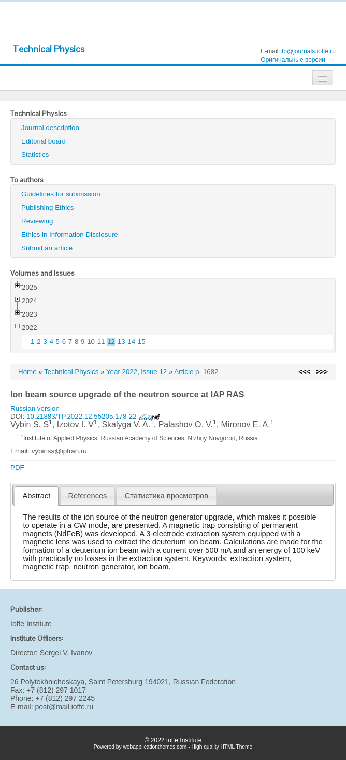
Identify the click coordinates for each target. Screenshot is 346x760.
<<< (304, 372)
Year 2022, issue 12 (136, 372)
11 (101, 342)
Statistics (35, 155)
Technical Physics (48, 49)
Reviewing (37, 221)
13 (121, 342)
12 (111, 342)
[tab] (37, 496)
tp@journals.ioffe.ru (309, 51)
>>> (322, 372)
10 (91, 342)
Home (27, 372)
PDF (17, 467)
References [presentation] (87, 496)
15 (142, 342)
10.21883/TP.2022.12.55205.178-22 (93, 416)
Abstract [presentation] (37, 496)
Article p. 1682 (196, 372)
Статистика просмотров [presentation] (166, 496)
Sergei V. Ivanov (66, 653)
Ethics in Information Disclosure (69, 234)
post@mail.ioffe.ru (64, 706)
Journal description (50, 128)
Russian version (35, 408)
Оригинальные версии (293, 59)
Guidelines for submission (60, 194)
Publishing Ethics (47, 207)
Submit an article (47, 248)
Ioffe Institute (31, 624)
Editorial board (43, 141)
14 (131, 342)
